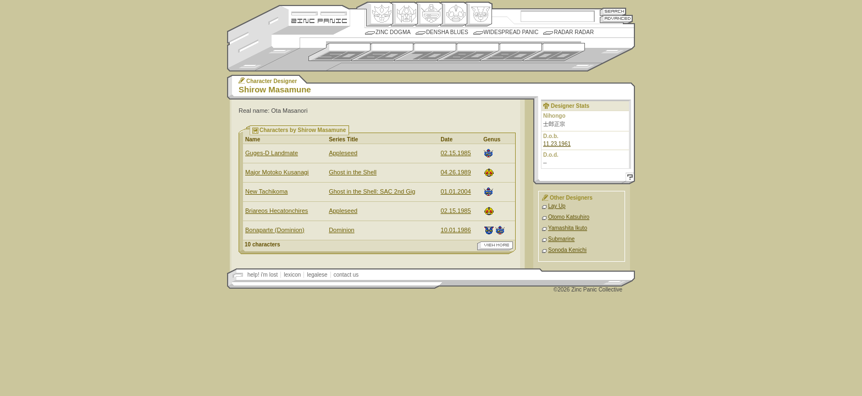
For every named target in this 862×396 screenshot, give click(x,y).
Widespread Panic (511, 32)
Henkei (404, 14)
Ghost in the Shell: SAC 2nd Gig (372, 191)
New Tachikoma (266, 191)
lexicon (292, 275)
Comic (478, 14)
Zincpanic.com (319, 20)
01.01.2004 (456, 191)
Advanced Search (616, 19)
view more (495, 245)
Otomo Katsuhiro (568, 217)
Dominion (341, 230)
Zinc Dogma (393, 32)
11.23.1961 (557, 144)
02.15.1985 (456, 153)
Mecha (429, 14)
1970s (425, 52)
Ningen (454, 14)
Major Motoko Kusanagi (277, 172)
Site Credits (319, 12)
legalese (317, 275)
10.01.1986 (456, 230)
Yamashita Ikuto (567, 228)
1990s (510, 52)
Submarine (561, 239)
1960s (382, 52)
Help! (628, 178)
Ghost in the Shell (353, 172)
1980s (468, 52)
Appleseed (343, 153)
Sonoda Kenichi (567, 250)
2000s (553, 52)
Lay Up (557, 206)
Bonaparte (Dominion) (275, 230)
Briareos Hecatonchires (276, 210)
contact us (346, 275)
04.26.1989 (456, 172)
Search (613, 11)
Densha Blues (447, 32)
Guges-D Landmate (271, 153)
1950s (339, 52)
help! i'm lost (262, 275)
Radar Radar (574, 32)
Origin (380, 14)
